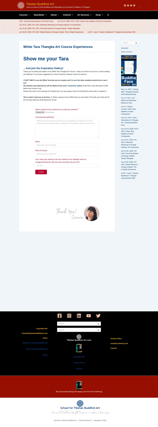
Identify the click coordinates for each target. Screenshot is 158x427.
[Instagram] (128, 5)
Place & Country (41, 150)
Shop (99, 14)
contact (75, 74)
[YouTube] (131, 5)
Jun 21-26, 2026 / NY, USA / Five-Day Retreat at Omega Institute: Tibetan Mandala (49, 28)
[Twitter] (98, 315)
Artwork (68, 14)
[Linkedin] (134, 5)
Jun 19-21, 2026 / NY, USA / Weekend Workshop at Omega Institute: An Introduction (49, 25)
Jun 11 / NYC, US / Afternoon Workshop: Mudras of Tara (129, 100)
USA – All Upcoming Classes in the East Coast (36, 21)
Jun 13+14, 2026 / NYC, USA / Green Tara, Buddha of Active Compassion (83, 21)
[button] (29, 14)
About (55, 14)
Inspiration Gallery (75, 86)
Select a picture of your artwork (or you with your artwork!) (56, 109)
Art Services (84, 14)
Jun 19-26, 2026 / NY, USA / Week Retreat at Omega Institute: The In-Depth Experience (51, 32)
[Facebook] (125, 5)
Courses (24, 14)
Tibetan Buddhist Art (40, 4)
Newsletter (40, 14)
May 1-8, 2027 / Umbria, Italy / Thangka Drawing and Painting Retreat (130, 91)
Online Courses (126, 52)
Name (37, 141)
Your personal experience (44, 117)
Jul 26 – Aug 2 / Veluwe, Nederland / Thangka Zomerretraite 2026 (110, 32)
